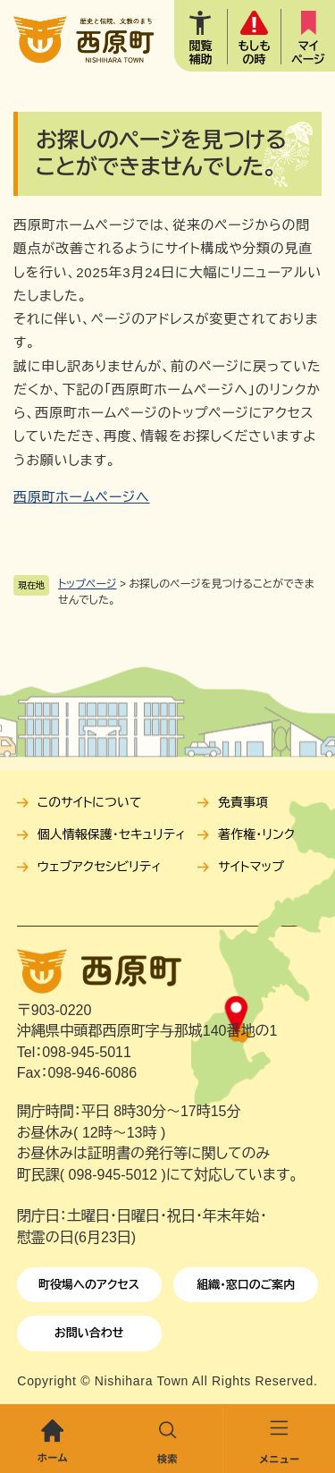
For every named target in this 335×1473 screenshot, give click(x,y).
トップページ (87, 584)
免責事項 (243, 802)
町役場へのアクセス (88, 1284)
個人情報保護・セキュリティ (112, 834)
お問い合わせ (89, 1333)
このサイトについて (89, 802)
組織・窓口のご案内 (246, 1284)
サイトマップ (251, 866)
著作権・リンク (256, 834)
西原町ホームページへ (81, 496)
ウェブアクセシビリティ (100, 866)
